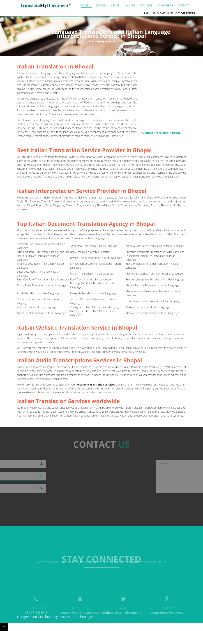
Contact (183, 5)
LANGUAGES (164, 5)
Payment (146, 5)
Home (84, 5)
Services (101, 5)
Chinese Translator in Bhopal (162, 133)
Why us (130, 5)
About (115, 5)
